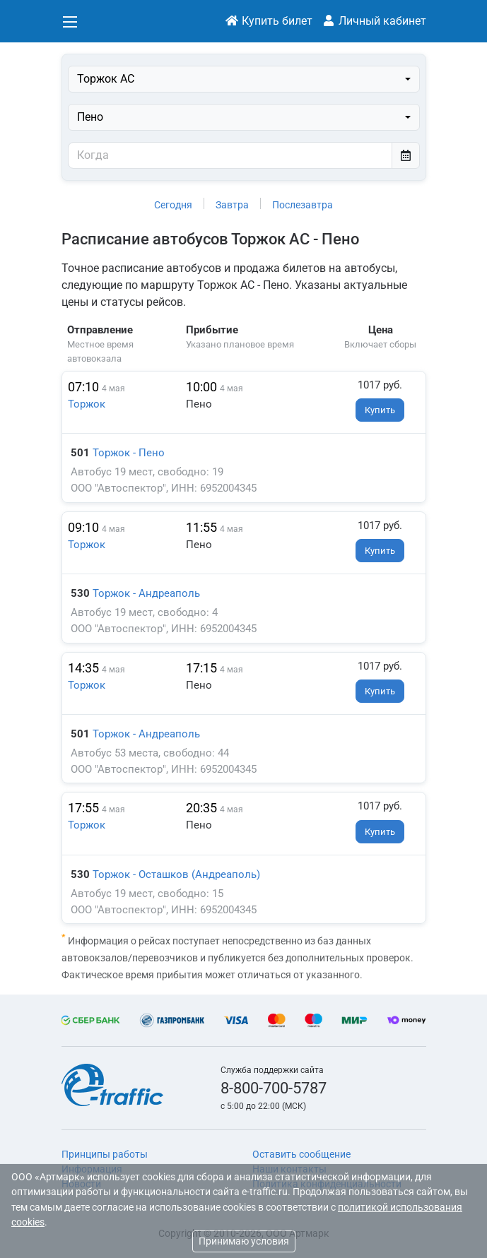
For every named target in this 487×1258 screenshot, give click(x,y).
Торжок (86, 404)
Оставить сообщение (301, 1154)
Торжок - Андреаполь (146, 593)
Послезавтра (302, 204)
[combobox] (244, 79)
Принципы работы (104, 1154)
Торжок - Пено (129, 452)
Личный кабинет (374, 21)
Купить (380, 410)
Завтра (232, 204)
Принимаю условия (244, 1241)
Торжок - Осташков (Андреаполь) (176, 874)
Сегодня (173, 204)
